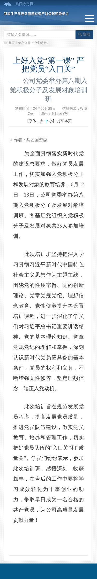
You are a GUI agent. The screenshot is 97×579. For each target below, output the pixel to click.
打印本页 (64, 121)
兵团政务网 (25, 4)
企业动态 (40, 43)
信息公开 (24, 43)
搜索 (84, 34)
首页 (12, 43)
